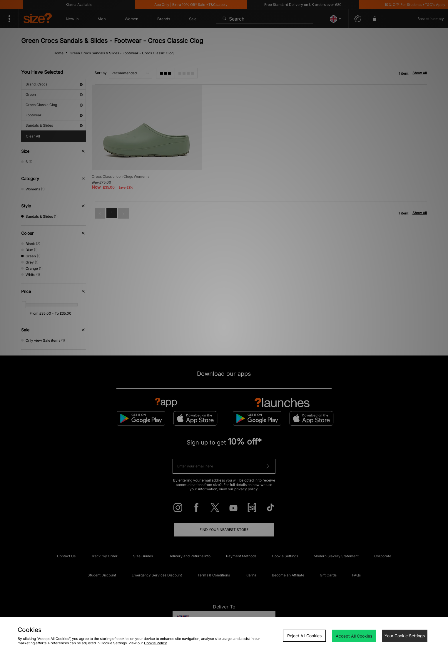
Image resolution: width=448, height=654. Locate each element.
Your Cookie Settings (405, 635)
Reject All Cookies (304, 635)
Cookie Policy (155, 643)
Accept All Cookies (354, 635)
